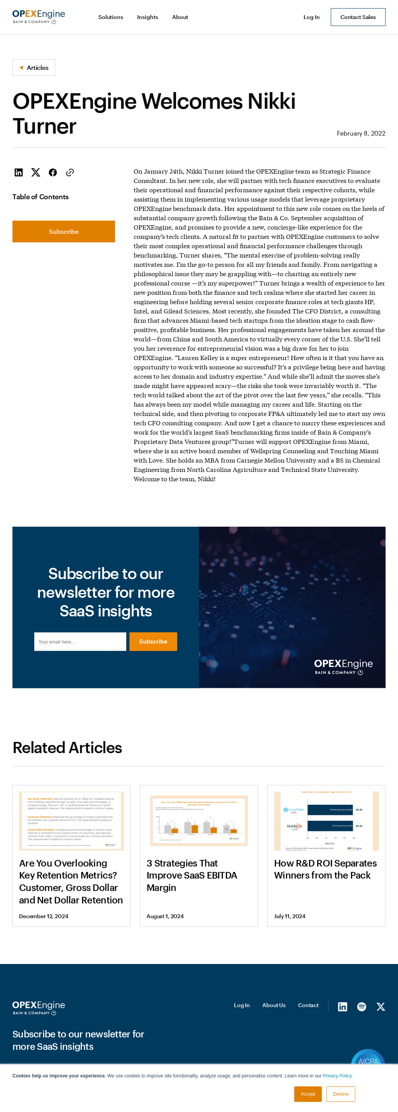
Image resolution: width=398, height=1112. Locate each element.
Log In (242, 1044)
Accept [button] (308, 1094)
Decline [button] (341, 1094)
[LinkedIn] (342, 1046)
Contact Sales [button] (358, 17)
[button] (111, 17)
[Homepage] (38, 1048)
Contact (308, 1044)
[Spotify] (362, 1046)
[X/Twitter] (381, 1046)
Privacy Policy (337, 1076)
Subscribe (64, 231)
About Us (274, 1044)
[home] (38, 17)
